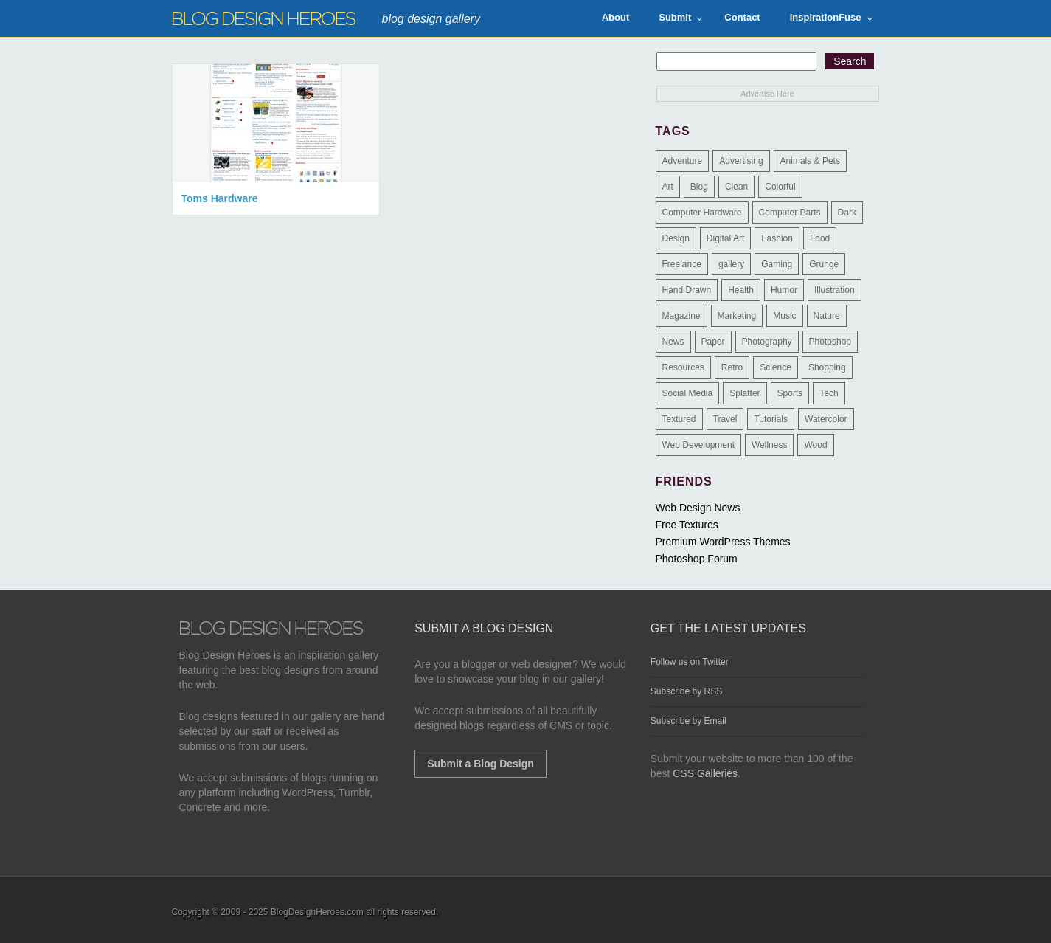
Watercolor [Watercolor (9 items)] (826, 419)
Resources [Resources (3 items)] (683, 367)
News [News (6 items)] (673, 341)
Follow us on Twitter (690, 662)
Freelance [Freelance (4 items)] (681, 264)
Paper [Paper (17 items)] (713, 341)
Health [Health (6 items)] (741, 290)
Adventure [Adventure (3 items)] (682, 161)
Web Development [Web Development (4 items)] (698, 445)
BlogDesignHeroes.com (317, 912)
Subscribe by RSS (686, 691)
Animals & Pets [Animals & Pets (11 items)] (810, 161)
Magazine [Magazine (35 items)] (681, 316)
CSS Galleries (705, 773)
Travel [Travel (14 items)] (725, 419)
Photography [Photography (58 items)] (767, 341)
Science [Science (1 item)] (775, 367)
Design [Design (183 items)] (676, 238)
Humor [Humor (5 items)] (784, 290)
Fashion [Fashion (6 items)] (777, 238)
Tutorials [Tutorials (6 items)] (771, 419)
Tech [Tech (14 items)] (828, 393)
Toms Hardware (219, 198)
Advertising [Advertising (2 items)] (741, 161)
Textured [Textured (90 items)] (679, 419)
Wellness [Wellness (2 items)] (769, 445)
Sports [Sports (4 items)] (790, 393)
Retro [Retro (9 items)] (732, 367)
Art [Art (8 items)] (667, 187)
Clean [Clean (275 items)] (736, 187)
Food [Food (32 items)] (820, 238)
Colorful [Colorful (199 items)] (780, 187)
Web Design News (698, 508)
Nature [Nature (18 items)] (827, 316)
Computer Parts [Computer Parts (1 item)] (790, 212)
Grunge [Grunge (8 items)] (824, 264)
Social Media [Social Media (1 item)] (687, 393)
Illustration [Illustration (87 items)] (834, 290)
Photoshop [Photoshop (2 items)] (830, 341)
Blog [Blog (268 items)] (699, 187)
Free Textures (687, 525)
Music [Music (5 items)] (784, 316)
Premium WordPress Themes (723, 542)
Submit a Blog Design (480, 764)
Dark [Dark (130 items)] (847, 212)
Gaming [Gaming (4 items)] (776, 264)
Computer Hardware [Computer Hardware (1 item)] (702, 212)
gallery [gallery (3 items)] (731, 264)
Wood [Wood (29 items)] (815, 445)
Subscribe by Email (688, 721)
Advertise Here (767, 93)
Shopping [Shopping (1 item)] (827, 367)
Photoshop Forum (697, 558)
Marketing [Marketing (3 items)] (737, 316)
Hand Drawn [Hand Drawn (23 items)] (687, 290)
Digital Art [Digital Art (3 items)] (725, 238)
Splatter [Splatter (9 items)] (744, 393)
